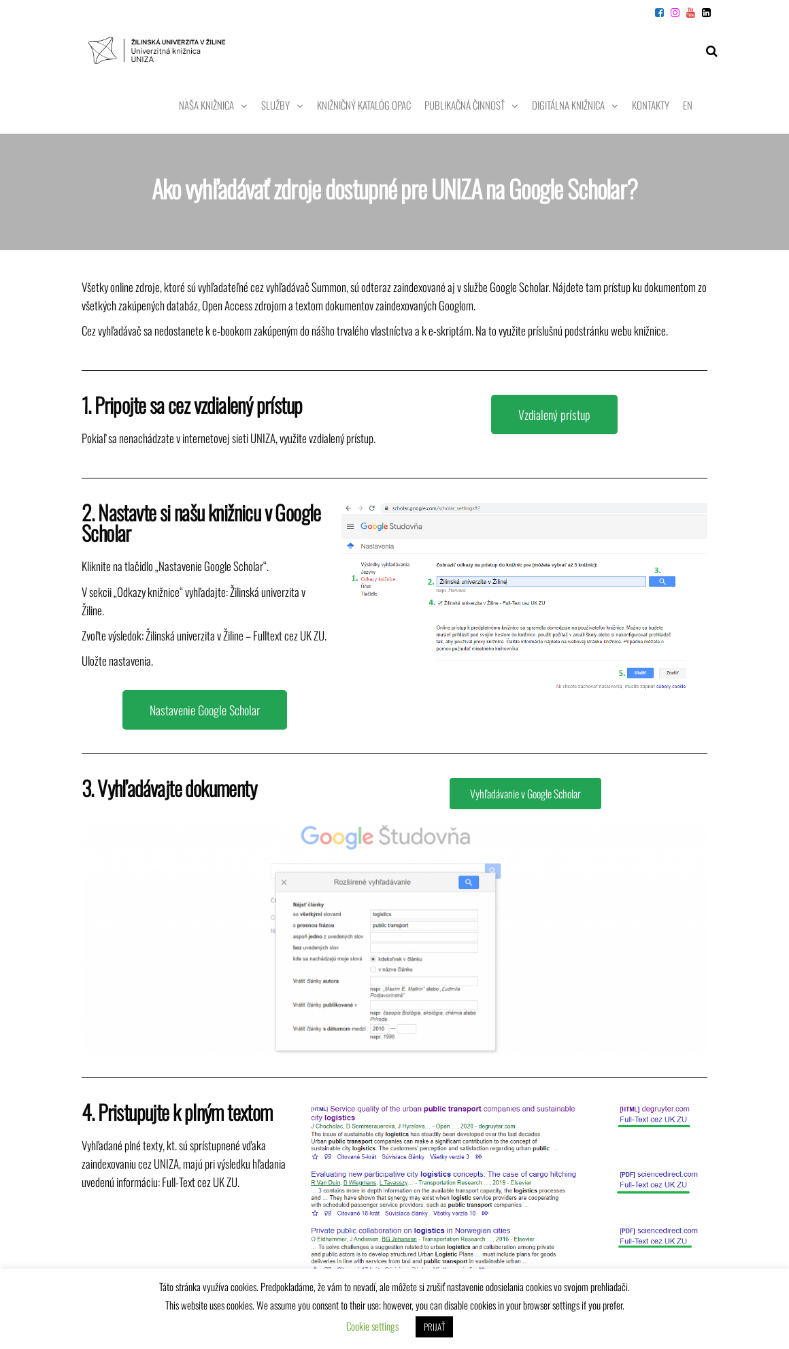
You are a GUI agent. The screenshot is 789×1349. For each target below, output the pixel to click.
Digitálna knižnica (568, 104)
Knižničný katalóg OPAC (364, 104)
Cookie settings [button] (372, 1325)
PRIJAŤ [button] (434, 1326)
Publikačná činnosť (464, 104)
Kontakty (650, 104)
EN (687, 104)
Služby (275, 104)
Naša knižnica (206, 104)
